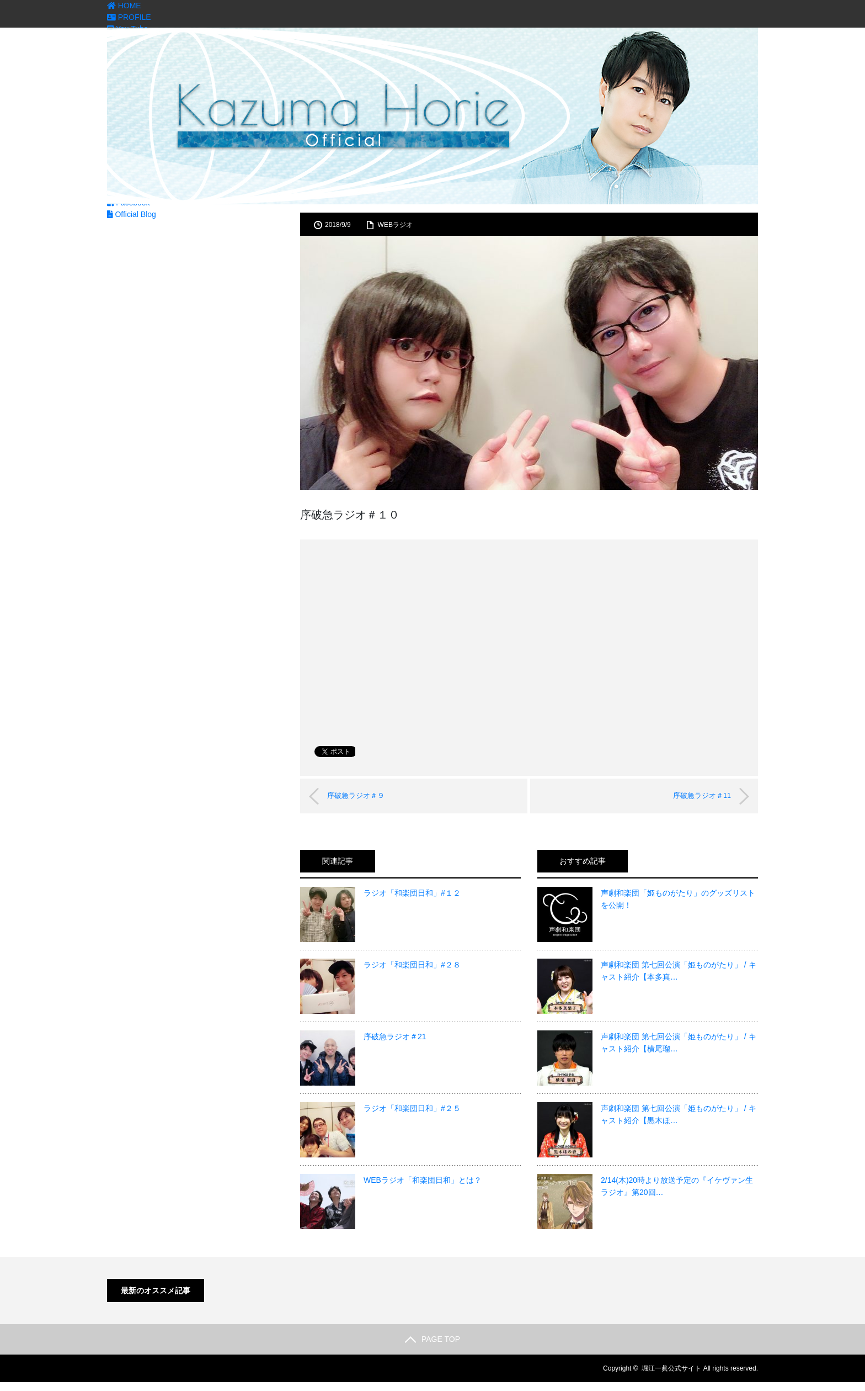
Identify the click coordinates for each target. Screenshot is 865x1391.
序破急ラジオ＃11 (696, 795)
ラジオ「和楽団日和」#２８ (412, 964)
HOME (124, 5)
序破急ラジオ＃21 (395, 1036)
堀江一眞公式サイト (671, 1368)
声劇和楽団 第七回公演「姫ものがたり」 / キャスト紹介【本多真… (678, 970)
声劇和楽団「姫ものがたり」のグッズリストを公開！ (678, 898)
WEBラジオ (395, 225)
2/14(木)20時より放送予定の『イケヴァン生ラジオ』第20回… (677, 1186)
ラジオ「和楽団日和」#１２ (412, 892)
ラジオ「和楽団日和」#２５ (412, 1108)
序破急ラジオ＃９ (362, 795)
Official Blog (131, 214)
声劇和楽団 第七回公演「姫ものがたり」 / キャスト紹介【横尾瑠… (678, 1042)
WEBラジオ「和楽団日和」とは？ (423, 1180)
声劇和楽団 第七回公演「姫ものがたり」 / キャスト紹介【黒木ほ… (678, 1114)
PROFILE (129, 17)
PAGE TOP (432, 1339)
